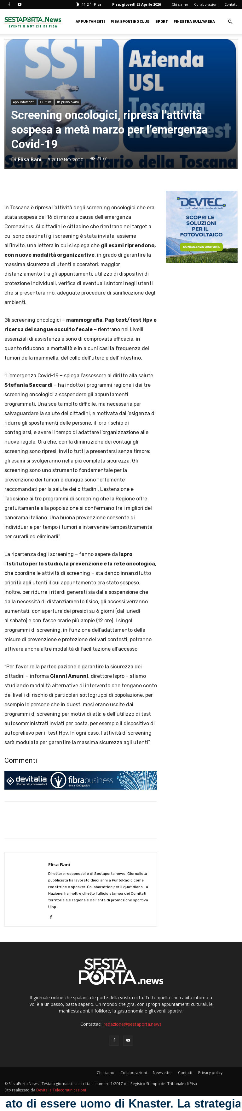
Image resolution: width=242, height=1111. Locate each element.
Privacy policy (210, 1072)
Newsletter (162, 1072)
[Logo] (32, 22)
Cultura (46, 102)
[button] (230, 22)
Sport (161, 22)
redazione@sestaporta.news (133, 1024)
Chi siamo (180, 4)
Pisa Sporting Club (130, 22)
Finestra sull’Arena (194, 22)
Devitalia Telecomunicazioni (61, 1090)
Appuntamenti (90, 22)
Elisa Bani (30, 159)
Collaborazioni (206, 4)
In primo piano (68, 102)
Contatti (231, 4)
